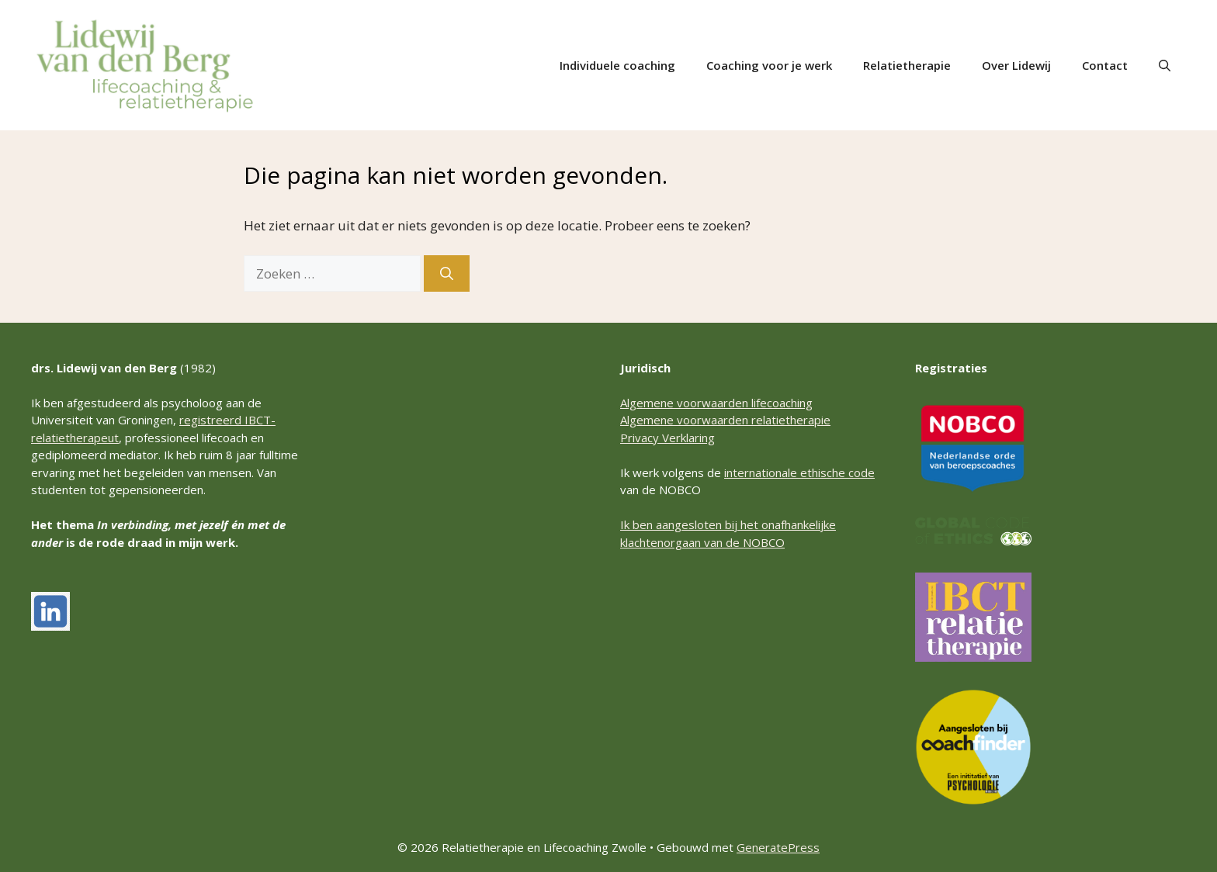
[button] (1164, 65)
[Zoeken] (447, 273)
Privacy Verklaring (667, 437)
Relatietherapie (907, 65)
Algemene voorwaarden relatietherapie (725, 419)
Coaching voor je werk (769, 65)
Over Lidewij (1016, 65)
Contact (1105, 65)
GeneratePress (778, 847)
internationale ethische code (799, 472)
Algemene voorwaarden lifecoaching (716, 402)
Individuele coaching (617, 65)
